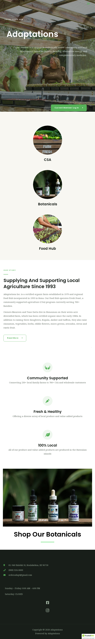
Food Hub (47, 248)
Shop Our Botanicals (47, 534)
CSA (47, 159)
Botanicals (47, 204)
